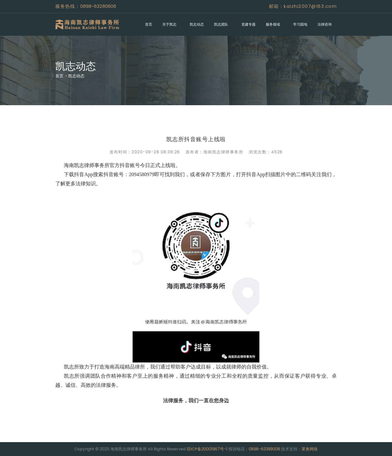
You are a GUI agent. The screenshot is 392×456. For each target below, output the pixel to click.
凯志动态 (197, 24)
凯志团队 (221, 24)
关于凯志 (169, 24)
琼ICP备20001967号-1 (207, 449)
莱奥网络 (309, 449)
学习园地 (300, 24)
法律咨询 (324, 24)
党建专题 (248, 24)
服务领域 (273, 24)
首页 (148, 24)
